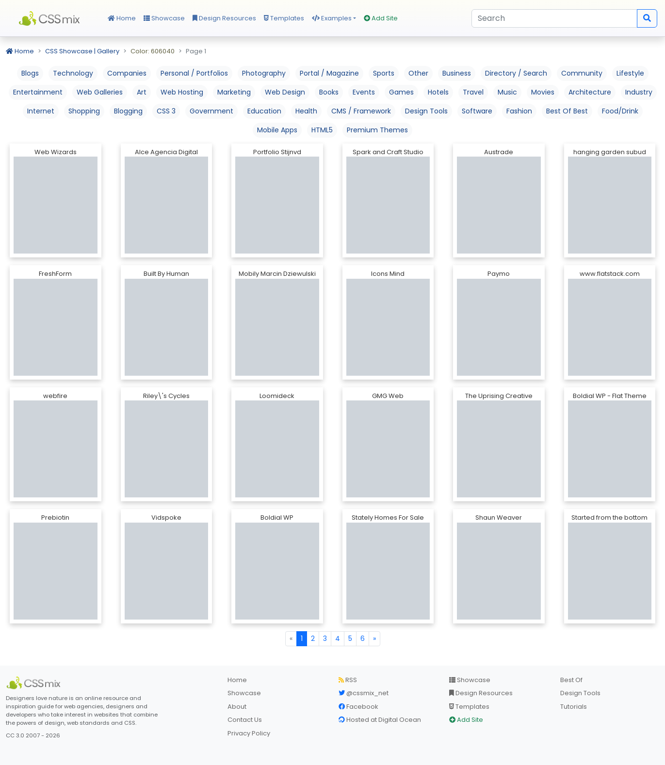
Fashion (519, 111)
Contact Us (244, 719)
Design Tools (426, 111)
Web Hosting (182, 92)
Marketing (234, 92)
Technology (73, 73)
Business (456, 73)
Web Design (285, 92)
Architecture (589, 92)
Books (329, 92)
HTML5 (322, 130)
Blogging (128, 111)
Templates (284, 18)
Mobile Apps (277, 130)
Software (477, 111)
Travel (473, 92)
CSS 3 (166, 111)
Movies (542, 92)
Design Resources (224, 18)
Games (401, 92)
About (236, 706)
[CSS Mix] (35, 683)
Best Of (571, 680)
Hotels (438, 92)
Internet (40, 111)
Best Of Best (567, 111)
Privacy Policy (248, 733)
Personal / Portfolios (194, 73)
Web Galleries (100, 92)
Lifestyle (630, 73)
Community (581, 73)
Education (264, 111)
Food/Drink (620, 111)
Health (306, 111)
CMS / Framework (361, 111)
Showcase (164, 18)
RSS (348, 680)
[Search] (554, 18)
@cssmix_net (364, 693)
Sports (383, 73)
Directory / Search (516, 73)
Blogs (30, 73)
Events (364, 92)
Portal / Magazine (329, 73)
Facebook (358, 706)
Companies (126, 73)
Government (211, 111)
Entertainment (38, 92)
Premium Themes (377, 130)
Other (418, 73)
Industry (638, 92)
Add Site (381, 18)
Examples (332, 18)
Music (507, 92)
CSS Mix (51, 18)
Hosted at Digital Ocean (380, 719)
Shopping (84, 111)
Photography (264, 73)
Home (122, 18)
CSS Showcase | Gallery (82, 51)
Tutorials (573, 706)
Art (141, 92)
